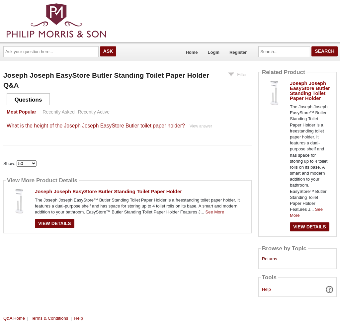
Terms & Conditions (49, 318)
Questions (28, 100)
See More (215, 211)
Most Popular (21, 112)
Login (213, 52)
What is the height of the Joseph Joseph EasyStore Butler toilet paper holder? (96, 125)
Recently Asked (58, 112)
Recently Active (94, 112)
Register (238, 52)
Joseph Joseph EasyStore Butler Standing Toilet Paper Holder (108, 191)
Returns (269, 259)
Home (192, 52)
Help (266, 289)
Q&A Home (14, 318)
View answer (201, 126)
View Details (54, 223)
